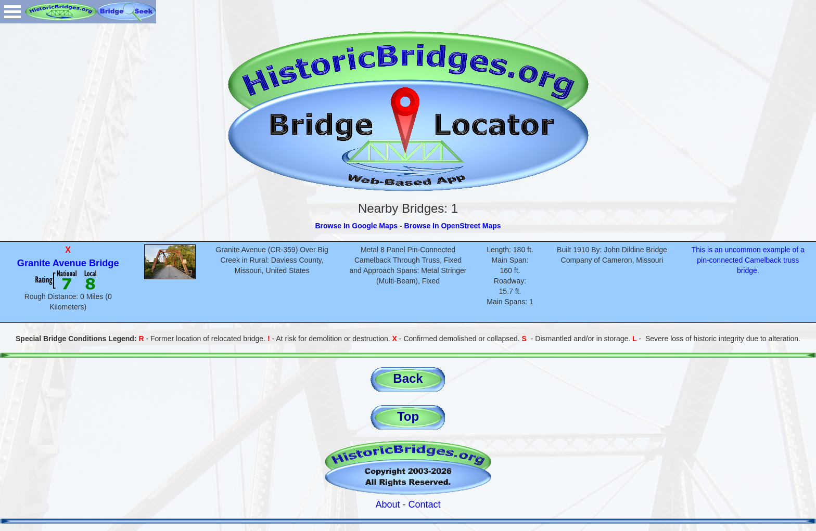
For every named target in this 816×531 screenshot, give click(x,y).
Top (408, 416)
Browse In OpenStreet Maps (452, 226)
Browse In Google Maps (356, 226)
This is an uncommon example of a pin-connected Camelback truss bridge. (748, 260)
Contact (425, 504)
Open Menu (12, 11)
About (387, 504)
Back (408, 378)
